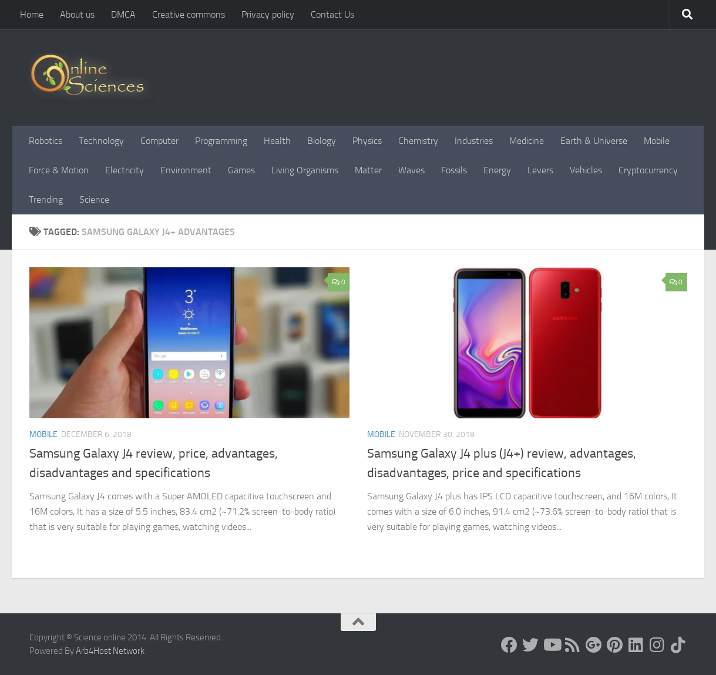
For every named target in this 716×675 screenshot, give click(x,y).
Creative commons (188, 14)
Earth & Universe (593, 140)
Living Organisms (304, 170)
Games (241, 170)
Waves (411, 170)
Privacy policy (267, 14)
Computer (159, 140)
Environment (185, 170)
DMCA (123, 14)
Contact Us (332, 14)
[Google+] (594, 645)
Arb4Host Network (110, 651)
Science (94, 199)
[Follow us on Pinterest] (615, 645)
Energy (497, 170)
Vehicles (586, 170)
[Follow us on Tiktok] (678, 645)
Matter (368, 170)
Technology (101, 140)
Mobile (657, 140)
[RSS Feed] (572, 645)
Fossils (454, 170)
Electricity (124, 170)
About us (77, 14)
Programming (221, 140)
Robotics (45, 140)
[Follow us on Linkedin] (636, 645)
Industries (474, 140)
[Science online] (509, 645)
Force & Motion (59, 170)
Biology (321, 140)
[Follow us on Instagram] (657, 645)
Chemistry (418, 140)
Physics (367, 140)
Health (277, 140)
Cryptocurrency (648, 170)
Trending (46, 199)
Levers (540, 170)
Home (31, 14)
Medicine (526, 140)
